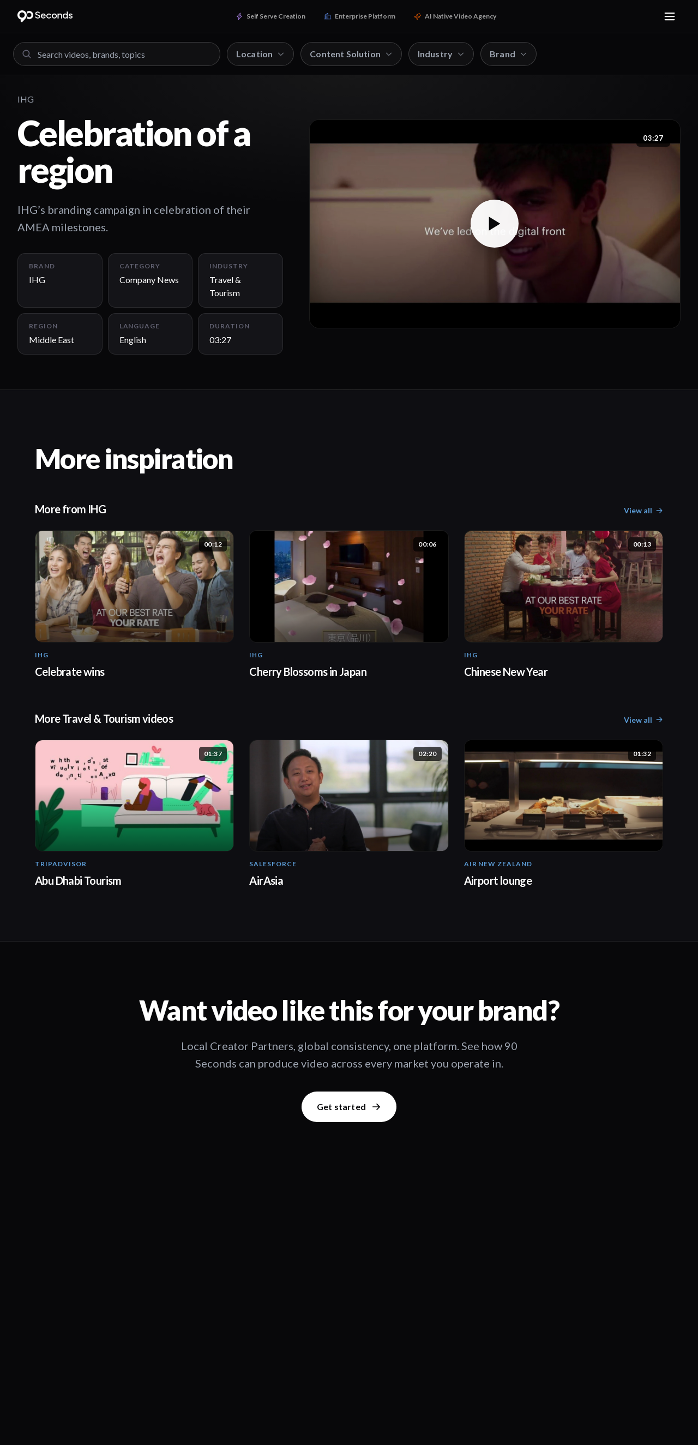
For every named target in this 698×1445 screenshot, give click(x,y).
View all (643, 510)
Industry (441, 54)
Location (260, 54)
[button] (495, 223)
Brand (508, 54)
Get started (349, 1106)
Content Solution (351, 54)
